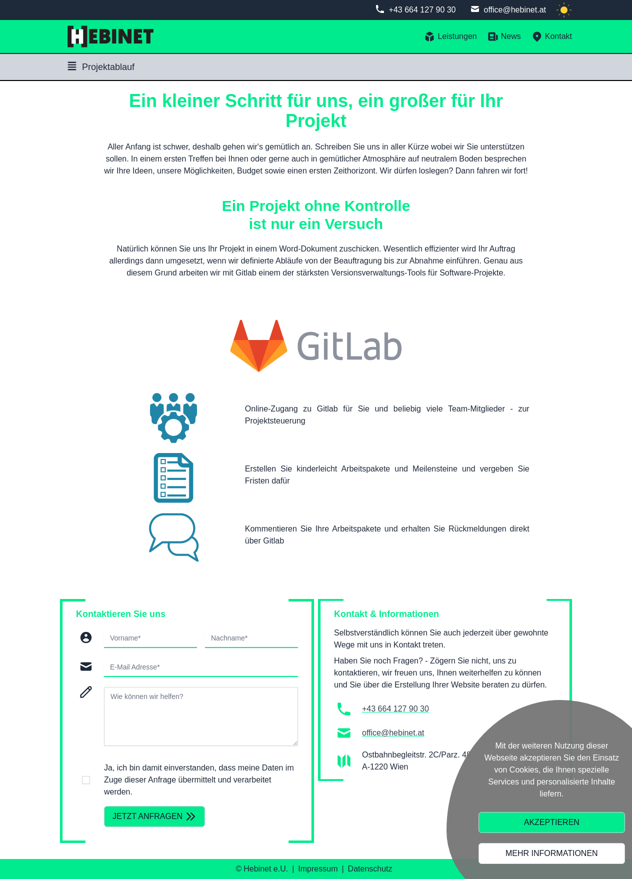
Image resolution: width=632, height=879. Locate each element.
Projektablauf (100, 66)
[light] (564, 10)
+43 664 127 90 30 (422, 10)
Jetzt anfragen (154, 816)
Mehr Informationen (552, 853)
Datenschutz (370, 868)
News (504, 36)
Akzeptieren (552, 822)
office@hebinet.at (515, 10)
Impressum (318, 868)
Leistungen (450, 36)
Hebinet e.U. (266, 868)
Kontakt (551, 36)
